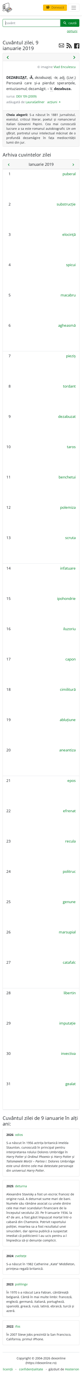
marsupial (67, 932)
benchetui (67, 477)
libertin (70, 992)
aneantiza (67, 749)
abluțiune (68, 719)
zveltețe (20, 1256)
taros (71, 446)
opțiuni (72, 31)
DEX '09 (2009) (26, 96)
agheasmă (67, 325)
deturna (21, 1186)
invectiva (68, 1053)
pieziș (71, 355)
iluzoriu (69, 628)
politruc (69, 871)
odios (19, 1135)
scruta (70, 537)
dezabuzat (67, 416)
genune (69, 901)
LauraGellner (35, 102)
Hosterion (72, 1369)
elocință (69, 234)
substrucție (66, 204)
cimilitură (68, 689)
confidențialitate (31, 1369)
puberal (69, 173)
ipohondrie (66, 598)
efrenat (69, 810)
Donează (55, 7)
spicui (71, 264)
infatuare (68, 568)
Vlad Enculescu (65, 67)
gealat (70, 1083)
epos (71, 780)
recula (70, 841)
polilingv (21, 1284)
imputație (67, 1023)
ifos (17, 1326)
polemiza (68, 507)
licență (8, 1369)
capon (70, 659)
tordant (69, 386)
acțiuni (52, 102)
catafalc (69, 962)
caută (70, 23)
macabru (68, 295)
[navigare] (73, 8)
